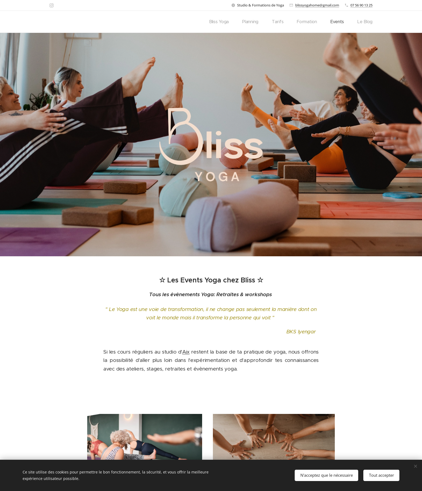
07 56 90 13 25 (361, 5)
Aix (185, 352)
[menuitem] (230, 22)
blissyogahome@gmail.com (317, 5)
